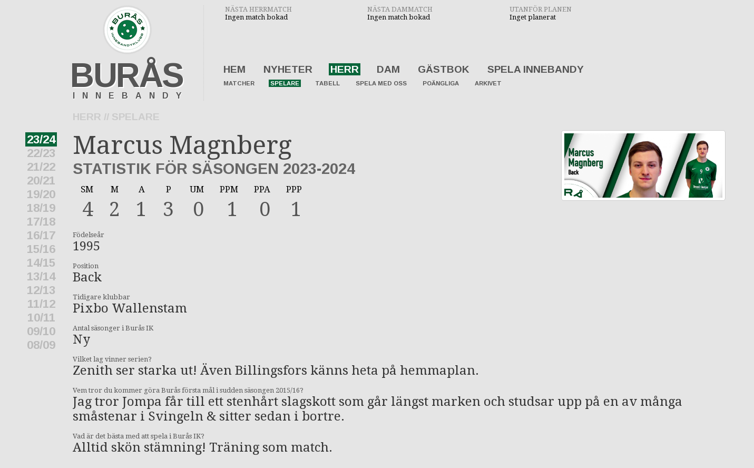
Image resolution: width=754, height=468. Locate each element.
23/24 (41, 139)
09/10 (41, 331)
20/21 (41, 180)
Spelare (284, 83)
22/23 (41, 153)
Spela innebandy (535, 69)
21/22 (41, 166)
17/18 (41, 221)
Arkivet (488, 83)
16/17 (41, 235)
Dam (388, 69)
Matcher (238, 83)
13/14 (41, 276)
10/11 (41, 317)
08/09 (41, 345)
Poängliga (441, 83)
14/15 (41, 262)
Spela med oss (381, 83)
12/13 (41, 290)
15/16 (41, 249)
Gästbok (443, 69)
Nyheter (287, 69)
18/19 (41, 207)
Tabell (327, 83)
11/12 (41, 303)
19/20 (41, 194)
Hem (234, 69)
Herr (344, 69)
